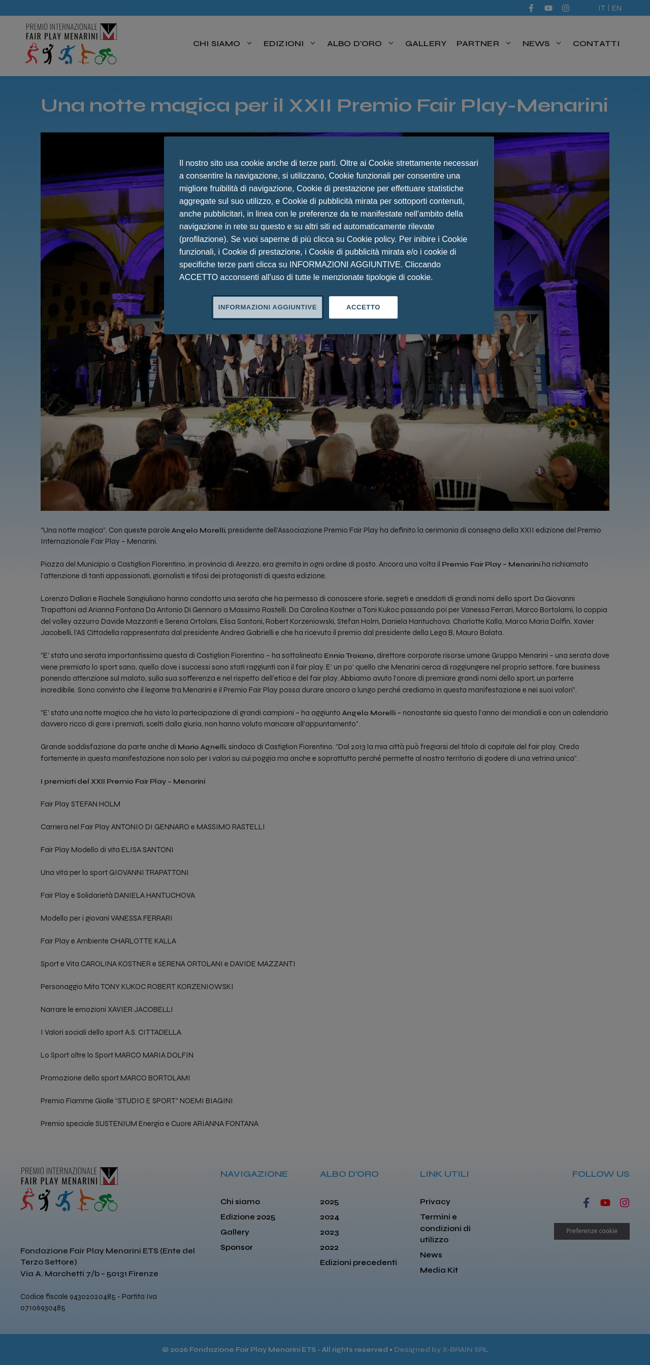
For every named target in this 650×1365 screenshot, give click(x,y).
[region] (329, 235)
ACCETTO (363, 307)
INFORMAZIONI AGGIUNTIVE (267, 307)
